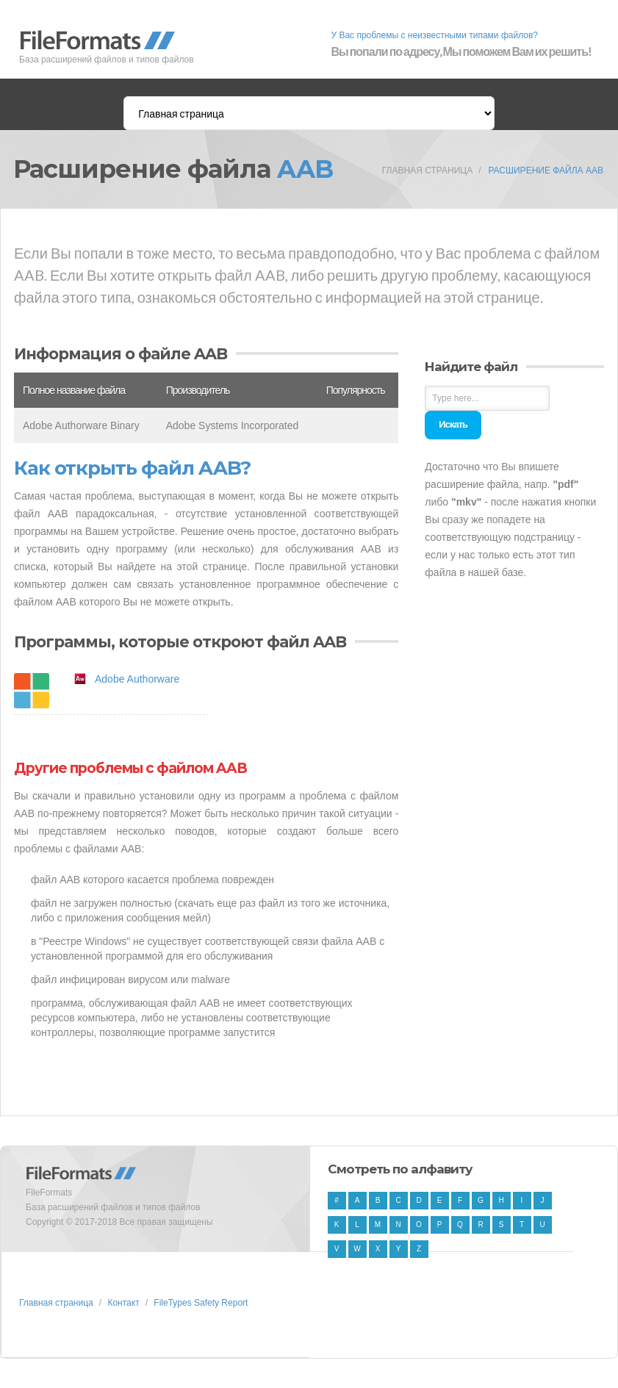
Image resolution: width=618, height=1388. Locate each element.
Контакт (123, 1303)
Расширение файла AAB (545, 170)
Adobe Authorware (137, 679)
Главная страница (427, 170)
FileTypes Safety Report (201, 1303)
